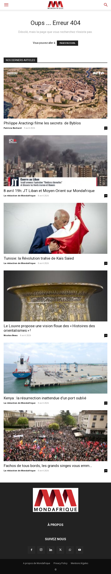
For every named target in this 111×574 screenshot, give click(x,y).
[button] (6, 5)
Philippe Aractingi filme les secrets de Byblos (42, 123)
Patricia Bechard (13, 128)
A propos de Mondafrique (36, 563)
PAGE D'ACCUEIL (67, 43)
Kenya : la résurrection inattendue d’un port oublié (45, 398)
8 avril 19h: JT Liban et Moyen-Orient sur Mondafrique (49, 191)
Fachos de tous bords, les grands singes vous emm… (48, 466)
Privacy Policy (60, 563)
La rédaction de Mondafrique (19, 195)
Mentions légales (79, 563)
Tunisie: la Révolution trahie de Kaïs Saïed (39, 258)
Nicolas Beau (11, 335)
